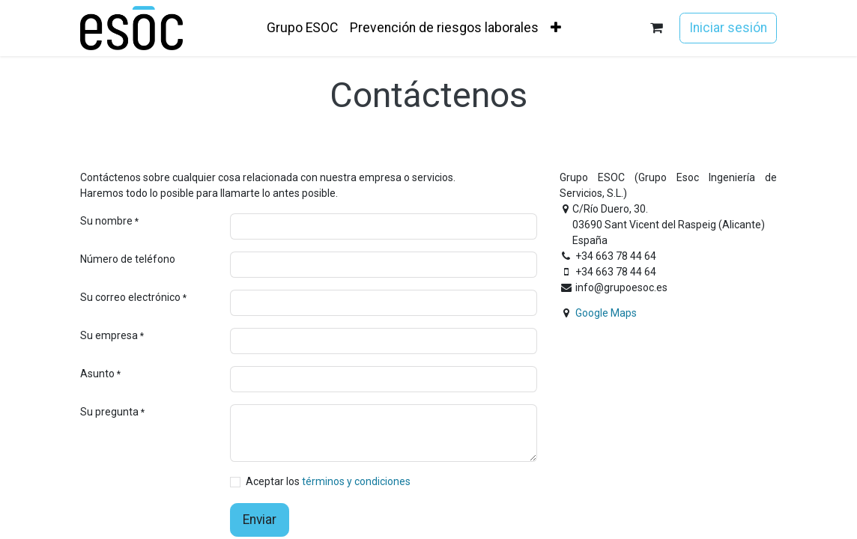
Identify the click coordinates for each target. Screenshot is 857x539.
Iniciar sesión (728, 27)
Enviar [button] (259, 519)
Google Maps (606, 313)
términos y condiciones (356, 481)
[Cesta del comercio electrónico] (656, 28)
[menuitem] (302, 27)
